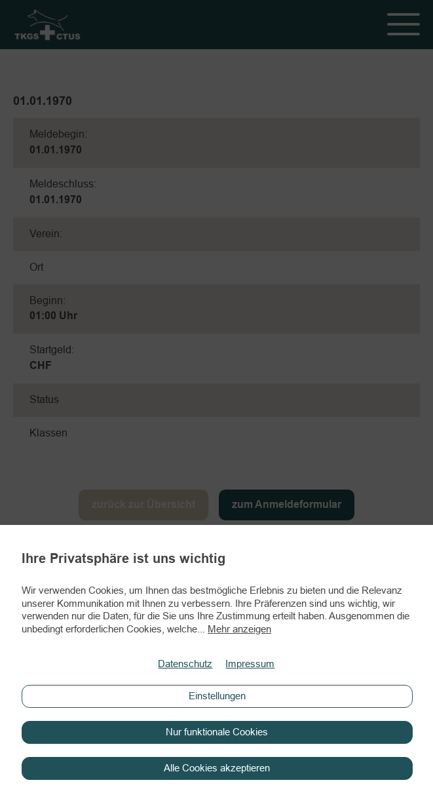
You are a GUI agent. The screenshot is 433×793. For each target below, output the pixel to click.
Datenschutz (185, 664)
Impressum (249, 664)
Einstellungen (217, 696)
